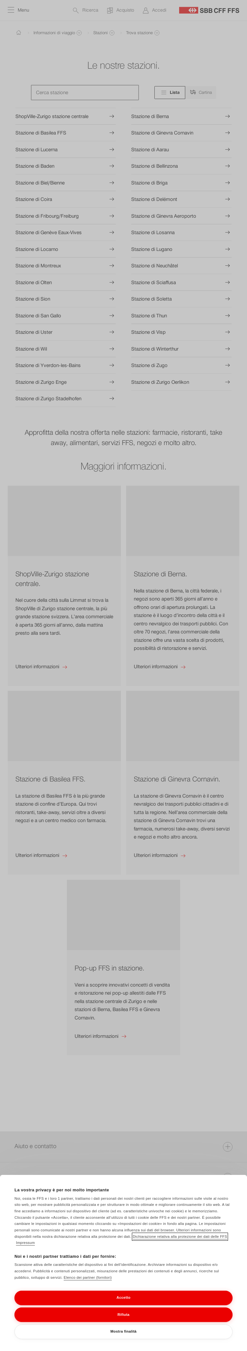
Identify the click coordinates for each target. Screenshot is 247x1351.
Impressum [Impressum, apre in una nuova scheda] (25, 1245)
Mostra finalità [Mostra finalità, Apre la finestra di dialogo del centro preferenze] (123, 1333)
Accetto (123, 1299)
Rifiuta (123, 1316)
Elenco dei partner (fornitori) (88, 1279)
